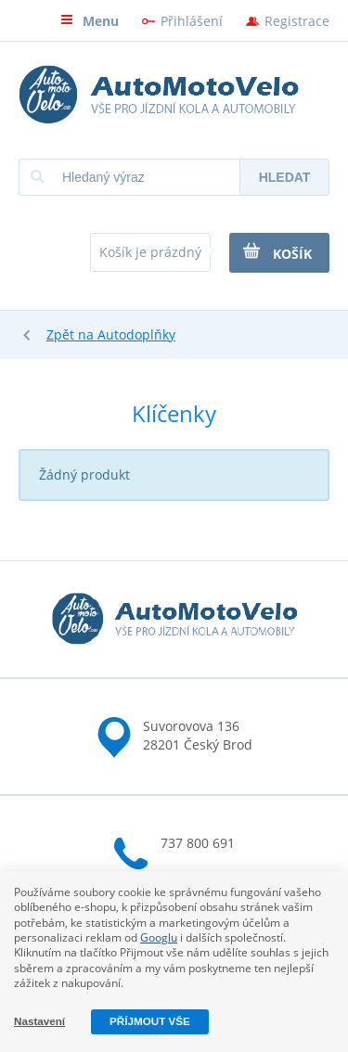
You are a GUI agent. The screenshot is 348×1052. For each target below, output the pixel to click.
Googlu (158, 937)
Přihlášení (192, 21)
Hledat (285, 177)
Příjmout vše (150, 1021)
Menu (89, 21)
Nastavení (39, 1021)
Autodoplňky (136, 334)
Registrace (296, 21)
